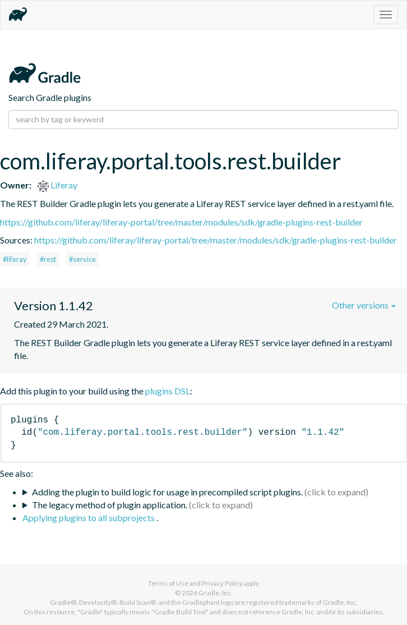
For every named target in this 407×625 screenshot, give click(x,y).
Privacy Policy (222, 583)
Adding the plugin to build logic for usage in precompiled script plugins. (167, 491)
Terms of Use (168, 583)
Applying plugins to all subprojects (89, 517)
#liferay (15, 259)
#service (82, 259)
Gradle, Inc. (215, 593)
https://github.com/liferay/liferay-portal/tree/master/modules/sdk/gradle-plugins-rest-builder (181, 222)
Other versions (364, 305)
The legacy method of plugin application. (109, 504)
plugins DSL (167, 390)
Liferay (57, 185)
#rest (48, 259)
